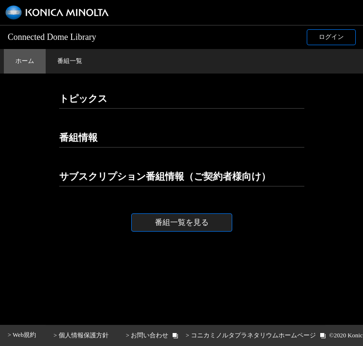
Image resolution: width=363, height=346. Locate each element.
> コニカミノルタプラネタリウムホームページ (250, 335)
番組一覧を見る (182, 222)
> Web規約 (22, 335)
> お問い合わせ (147, 335)
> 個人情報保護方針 (80, 335)
